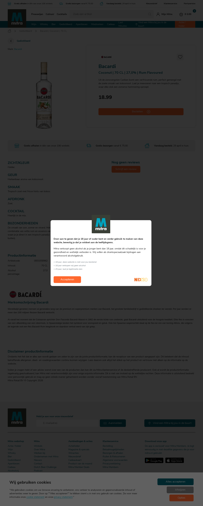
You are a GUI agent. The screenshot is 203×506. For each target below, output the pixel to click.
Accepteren (67, 279)
